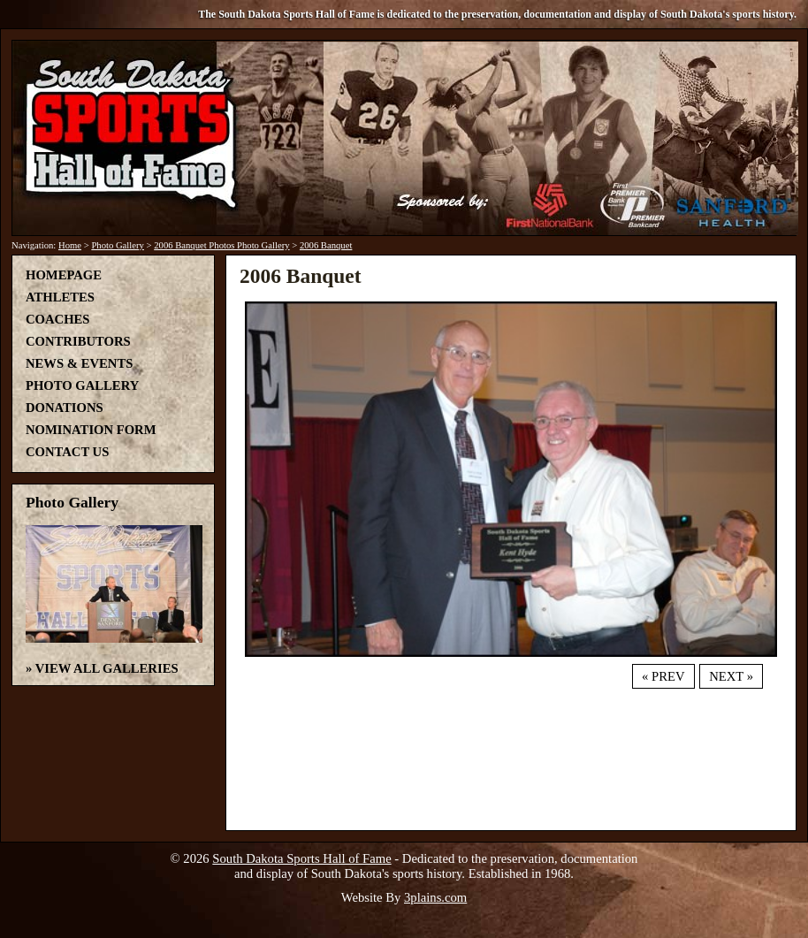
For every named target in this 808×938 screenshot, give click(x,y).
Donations (64, 407)
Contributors (78, 341)
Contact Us (67, 452)
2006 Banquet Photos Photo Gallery (221, 245)
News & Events (79, 363)
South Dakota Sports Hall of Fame (301, 858)
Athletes (60, 297)
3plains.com (435, 897)
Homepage (64, 275)
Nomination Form (91, 430)
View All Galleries (107, 668)
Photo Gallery (117, 245)
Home (69, 245)
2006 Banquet (326, 245)
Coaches (57, 319)
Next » (731, 676)
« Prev (663, 676)
